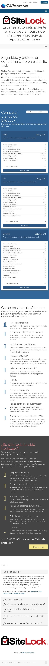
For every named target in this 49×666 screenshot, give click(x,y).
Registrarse (35, 2)
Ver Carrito (44, 2)
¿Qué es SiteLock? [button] (12, 572)
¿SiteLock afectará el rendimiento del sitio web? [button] (23, 617)
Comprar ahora (24, 170)
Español (25, 2)
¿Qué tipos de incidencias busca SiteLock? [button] (24, 604)
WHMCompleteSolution (28, 653)
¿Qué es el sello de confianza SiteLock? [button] (22, 623)
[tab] (24, 572)
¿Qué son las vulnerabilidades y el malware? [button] (19, 610)
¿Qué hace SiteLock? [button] (13, 599)
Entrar (30, 2)
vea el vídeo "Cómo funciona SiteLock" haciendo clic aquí (22, 592)
